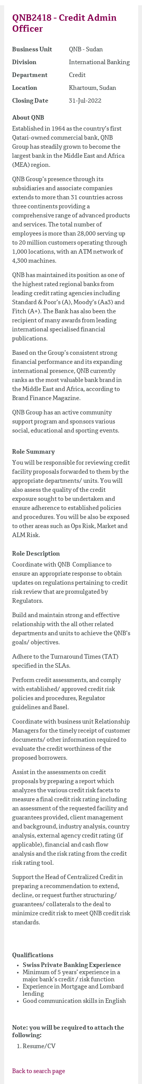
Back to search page (38, 1072)
